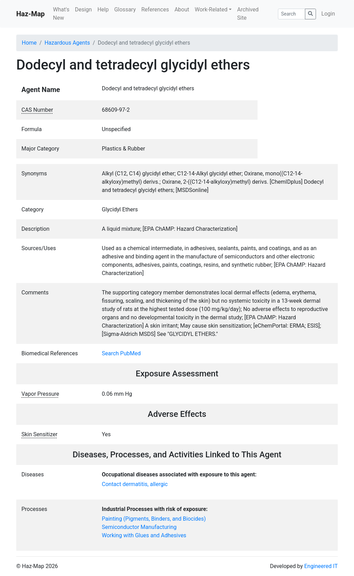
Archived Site (248, 13)
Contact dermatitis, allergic (135, 484)
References (155, 9)
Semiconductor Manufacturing (139, 527)
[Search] (291, 14)
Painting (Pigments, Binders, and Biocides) (154, 518)
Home (29, 42)
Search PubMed (121, 353)
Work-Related (211, 9)
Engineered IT (321, 566)
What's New (61, 13)
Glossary (125, 9)
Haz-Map (30, 14)
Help (103, 9)
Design (83, 9)
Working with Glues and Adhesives (144, 535)
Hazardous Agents (67, 42)
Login (328, 13)
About (182, 9)
